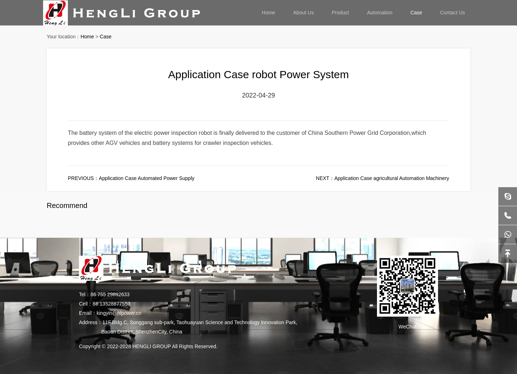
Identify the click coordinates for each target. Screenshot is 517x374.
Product (340, 12)
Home (268, 12)
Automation (379, 12)
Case (416, 12)
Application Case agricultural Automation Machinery (391, 178)
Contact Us (452, 12)
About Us (303, 12)
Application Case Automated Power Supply (146, 178)
